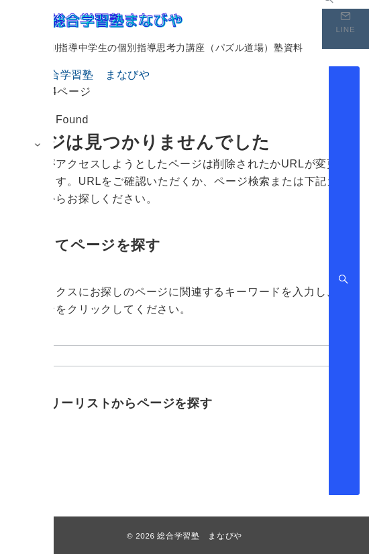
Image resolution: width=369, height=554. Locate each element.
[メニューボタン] (19, 18)
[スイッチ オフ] (345, 29)
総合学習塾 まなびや (199, 535)
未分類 (27, 464)
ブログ (27, 448)
